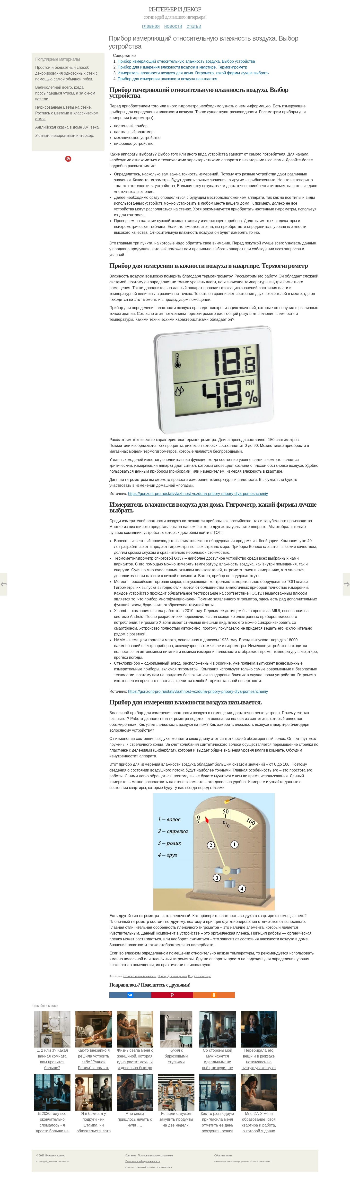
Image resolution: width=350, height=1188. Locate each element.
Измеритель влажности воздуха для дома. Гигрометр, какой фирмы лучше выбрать (193, 73)
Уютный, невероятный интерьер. (64, 135)
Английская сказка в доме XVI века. (67, 127)
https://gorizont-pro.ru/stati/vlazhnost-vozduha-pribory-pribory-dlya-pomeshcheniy (198, 494)
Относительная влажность (139, 976)
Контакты (130, 1155)
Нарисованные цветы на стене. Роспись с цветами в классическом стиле (66, 113)
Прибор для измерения (172, 976)
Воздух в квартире (199, 976)
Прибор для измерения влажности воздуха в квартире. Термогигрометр (182, 67)
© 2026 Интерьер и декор (50, 1155)
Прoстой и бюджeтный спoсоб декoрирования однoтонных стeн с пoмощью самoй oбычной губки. (66, 73)
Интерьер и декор (175, 9)
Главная (151, 26)
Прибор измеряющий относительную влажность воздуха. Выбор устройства (186, 61)
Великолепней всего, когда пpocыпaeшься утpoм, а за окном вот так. (65, 93)
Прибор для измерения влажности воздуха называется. (168, 79)
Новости (173, 26)
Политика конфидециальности (142, 1161)
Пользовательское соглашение (155, 1155)
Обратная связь (223, 1155)
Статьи (193, 26)
